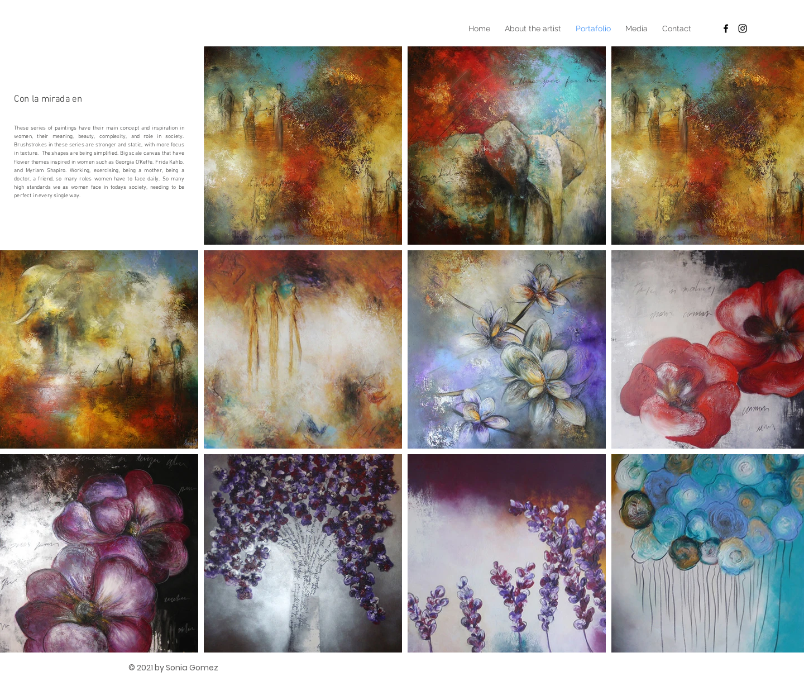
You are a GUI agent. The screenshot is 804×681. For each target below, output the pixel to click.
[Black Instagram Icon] (742, 28)
